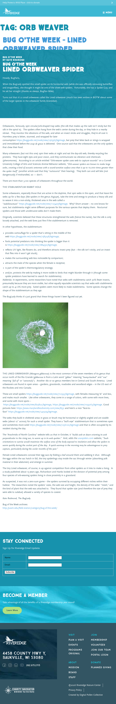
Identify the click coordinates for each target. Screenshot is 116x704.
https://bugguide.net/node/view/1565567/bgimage (41, 140)
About (73, 662)
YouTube (21, 665)
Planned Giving (101, 667)
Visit (72, 634)
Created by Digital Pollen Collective (86, 695)
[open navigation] (107, 11)
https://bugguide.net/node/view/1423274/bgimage (32, 412)
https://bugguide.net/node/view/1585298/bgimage (34, 236)
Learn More (12, 610)
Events (73, 644)
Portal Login (100, 654)
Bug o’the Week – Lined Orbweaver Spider (45, 45)
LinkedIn (16, 665)
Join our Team (101, 649)
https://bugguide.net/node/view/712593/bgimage (50, 394)
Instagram (10, 665)
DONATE (96, 662)
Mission (74, 667)
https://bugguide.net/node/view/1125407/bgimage (43, 204)
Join (94, 634)
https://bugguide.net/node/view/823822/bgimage (27, 405)
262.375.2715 (33, 665)
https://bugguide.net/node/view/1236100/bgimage (54, 425)
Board (73, 672)
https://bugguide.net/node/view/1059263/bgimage (77, 405)
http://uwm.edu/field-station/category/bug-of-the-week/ (30, 508)
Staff (72, 677)
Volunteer (98, 644)
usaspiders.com (85, 438)
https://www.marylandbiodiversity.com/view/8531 (40, 408)
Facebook (4, 665)
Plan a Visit (76, 639)
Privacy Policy (75, 690)
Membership (99, 639)
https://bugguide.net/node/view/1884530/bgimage (31, 245)
